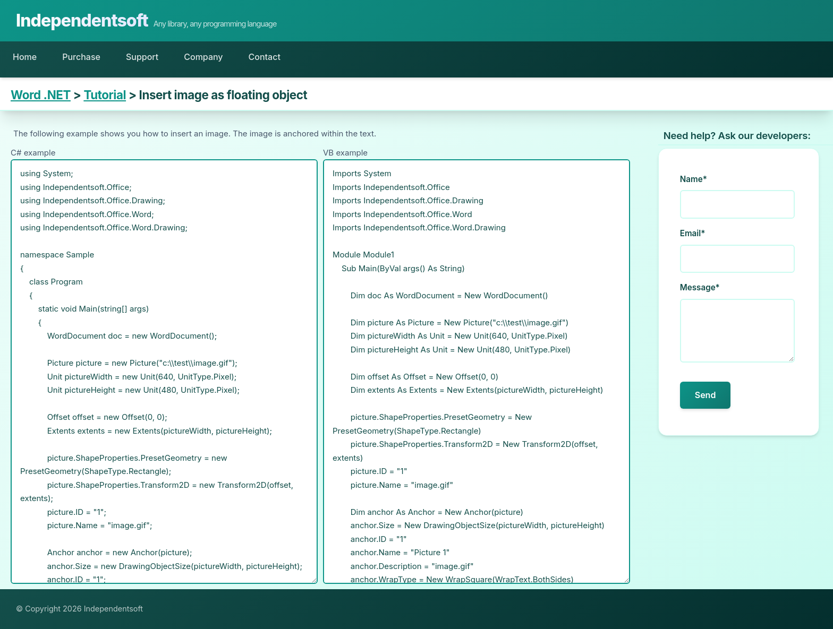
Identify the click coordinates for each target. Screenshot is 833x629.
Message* (700, 287)
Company (203, 56)
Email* (693, 233)
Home (25, 56)
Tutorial (104, 95)
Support (142, 56)
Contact (264, 56)
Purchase (81, 56)
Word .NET (41, 95)
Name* (693, 179)
